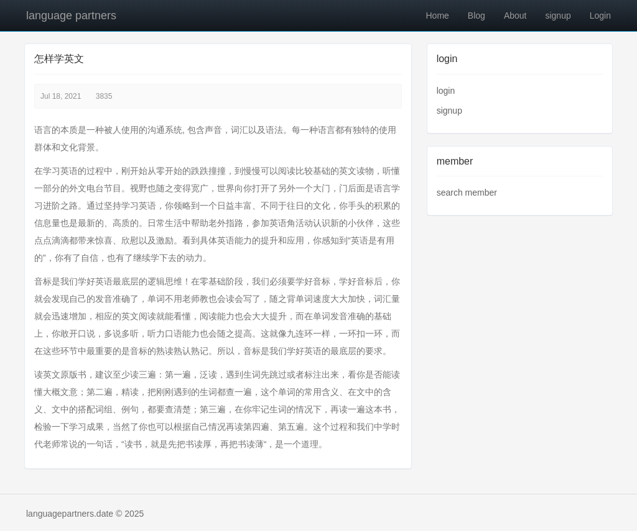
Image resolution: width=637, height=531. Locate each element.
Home (437, 15)
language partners (71, 15)
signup (557, 15)
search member (467, 192)
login (446, 91)
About (515, 15)
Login (600, 15)
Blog (476, 15)
